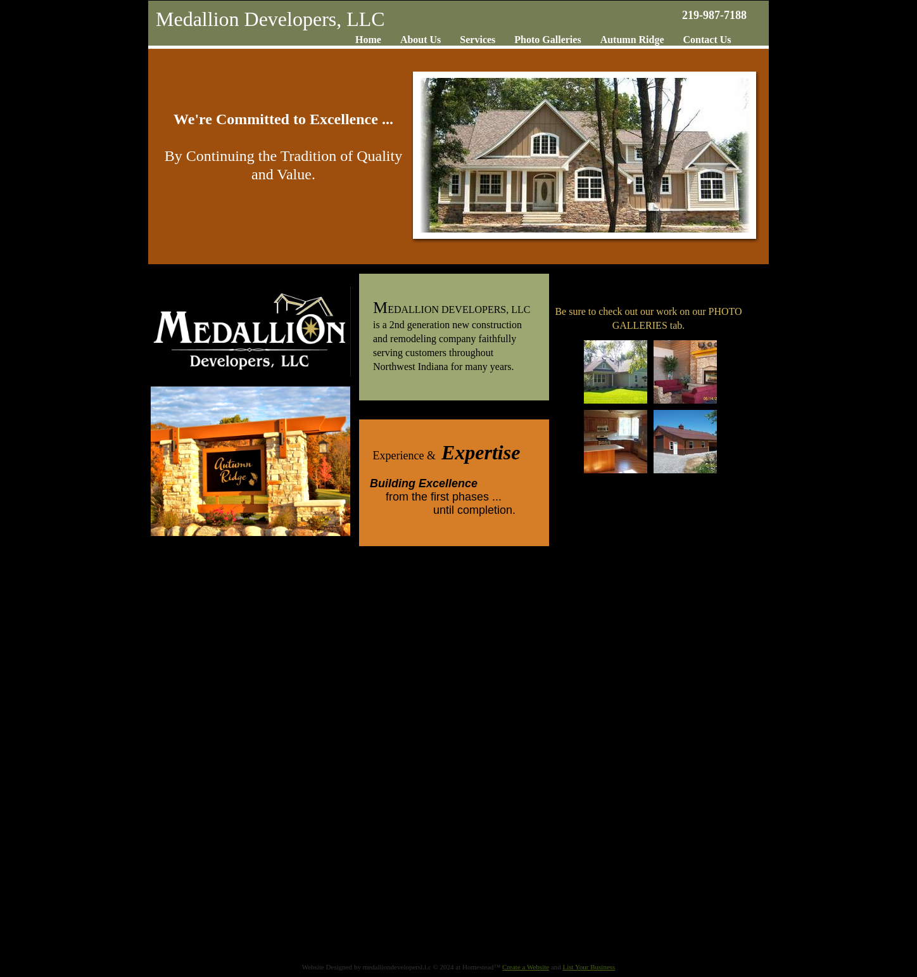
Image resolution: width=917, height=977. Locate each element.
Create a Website (525, 967)
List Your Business (589, 967)
